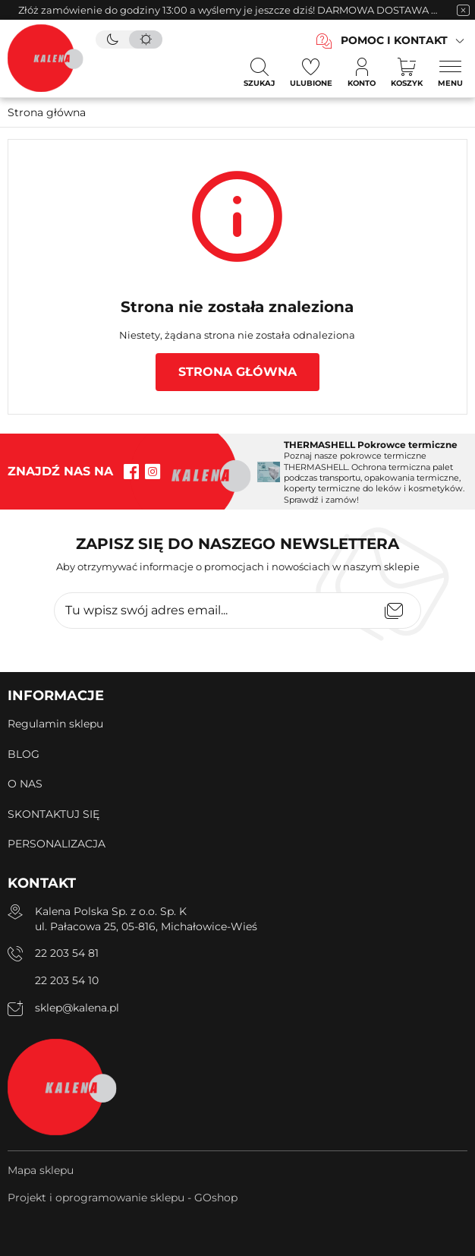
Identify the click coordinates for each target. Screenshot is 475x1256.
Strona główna (47, 112)
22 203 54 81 (67, 953)
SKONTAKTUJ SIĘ (53, 814)
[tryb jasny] (145, 39)
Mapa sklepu (41, 1170)
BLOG (23, 754)
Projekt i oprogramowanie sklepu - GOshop (123, 1197)
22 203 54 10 (67, 980)
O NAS (25, 784)
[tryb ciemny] (112, 39)
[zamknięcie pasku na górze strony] (463, 10)
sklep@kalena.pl (77, 1008)
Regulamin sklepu (55, 724)
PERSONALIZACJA (56, 843)
